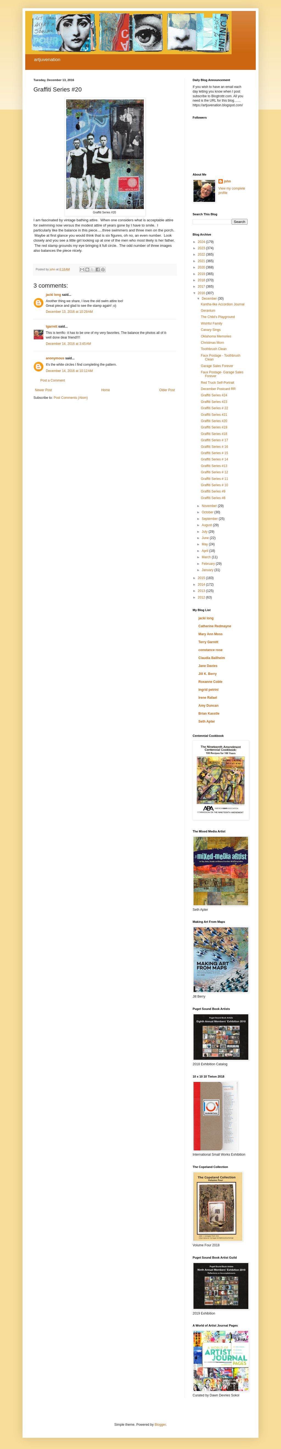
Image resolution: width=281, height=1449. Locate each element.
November (210, 506)
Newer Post (43, 390)
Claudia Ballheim (211, 658)
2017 (202, 286)
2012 (202, 597)
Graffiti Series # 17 (214, 440)
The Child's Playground (218, 317)
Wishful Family (211, 323)
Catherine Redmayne (214, 626)
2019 (202, 274)
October (208, 512)
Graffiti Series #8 (213, 498)
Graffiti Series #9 (213, 491)
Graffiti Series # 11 (214, 479)
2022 (202, 254)
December (210, 298)
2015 (202, 578)
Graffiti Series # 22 (214, 408)
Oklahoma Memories (216, 336)
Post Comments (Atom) (71, 398)
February (209, 564)
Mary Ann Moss (210, 634)
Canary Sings (211, 330)
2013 (202, 591)
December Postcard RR (218, 389)
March (207, 557)
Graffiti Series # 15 (214, 453)
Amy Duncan (208, 706)
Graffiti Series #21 (214, 415)
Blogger (160, 1425)
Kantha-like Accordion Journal (223, 304)
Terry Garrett (208, 642)
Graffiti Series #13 (214, 466)
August (207, 525)
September (210, 519)
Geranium (208, 311)
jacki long (53, 295)
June (206, 538)
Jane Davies (207, 666)
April (205, 551)
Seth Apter (206, 721)
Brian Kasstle (209, 713)
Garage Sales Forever (217, 366)
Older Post (167, 390)
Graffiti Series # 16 (214, 447)
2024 (202, 242)
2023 (202, 248)
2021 (202, 261)
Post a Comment (52, 380)
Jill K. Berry (207, 674)
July (205, 532)
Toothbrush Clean (214, 349)
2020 (202, 267)
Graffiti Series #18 (214, 434)
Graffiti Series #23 (214, 402)
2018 (202, 280)
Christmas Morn (212, 343)
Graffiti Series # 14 (214, 459)
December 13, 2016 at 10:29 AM (69, 312)
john (227, 181)
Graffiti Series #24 (214, 395)
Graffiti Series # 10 (214, 485)
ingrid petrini (208, 690)
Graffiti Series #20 (214, 421)
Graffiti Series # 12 (214, 472)
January (208, 570)
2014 (202, 584)
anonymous (55, 358)
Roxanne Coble (210, 682)
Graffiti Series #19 (214, 427)
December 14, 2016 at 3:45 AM (68, 344)
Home (105, 390)
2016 (202, 293)
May (205, 544)
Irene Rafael (207, 698)
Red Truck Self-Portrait (217, 383)
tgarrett (51, 326)
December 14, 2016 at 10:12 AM (69, 371)
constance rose (210, 650)
